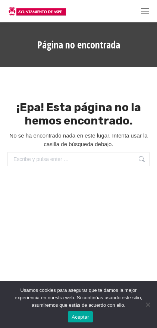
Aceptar (80, 317)
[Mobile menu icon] (145, 11)
